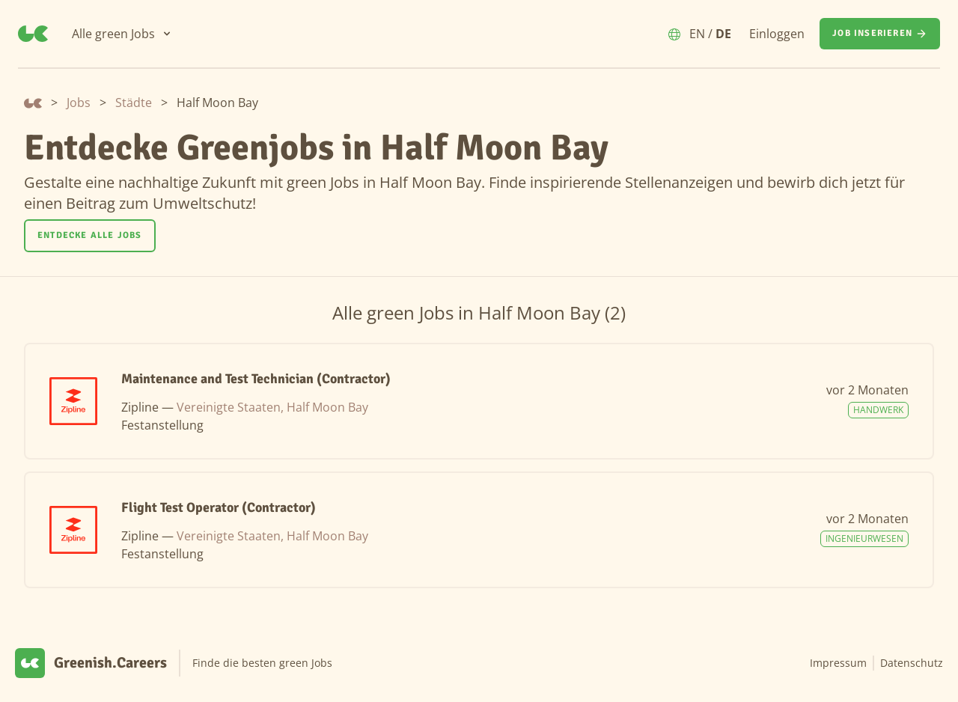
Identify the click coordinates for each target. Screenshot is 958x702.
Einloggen (777, 33)
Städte (133, 102)
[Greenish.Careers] (33, 34)
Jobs (79, 102)
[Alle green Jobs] (122, 34)
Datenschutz (911, 663)
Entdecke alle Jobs (89, 235)
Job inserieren (879, 34)
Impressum (838, 663)
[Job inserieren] (880, 33)
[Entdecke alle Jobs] (90, 235)
